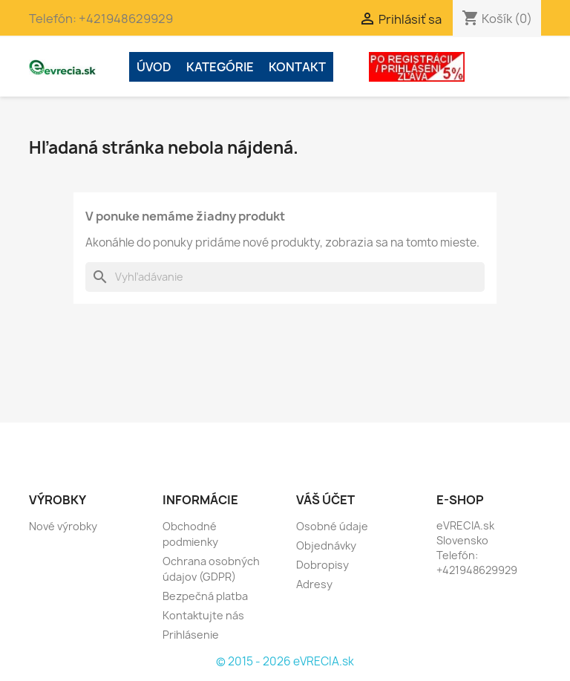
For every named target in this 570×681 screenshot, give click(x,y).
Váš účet (325, 500)
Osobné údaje (332, 526)
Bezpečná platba (205, 596)
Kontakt (297, 67)
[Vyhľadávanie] (285, 277)
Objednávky (326, 545)
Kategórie (220, 67)
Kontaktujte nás (203, 615)
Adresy (314, 584)
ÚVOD (154, 67)
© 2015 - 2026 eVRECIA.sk (285, 661)
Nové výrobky (63, 526)
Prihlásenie (191, 635)
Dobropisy (322, 565)
